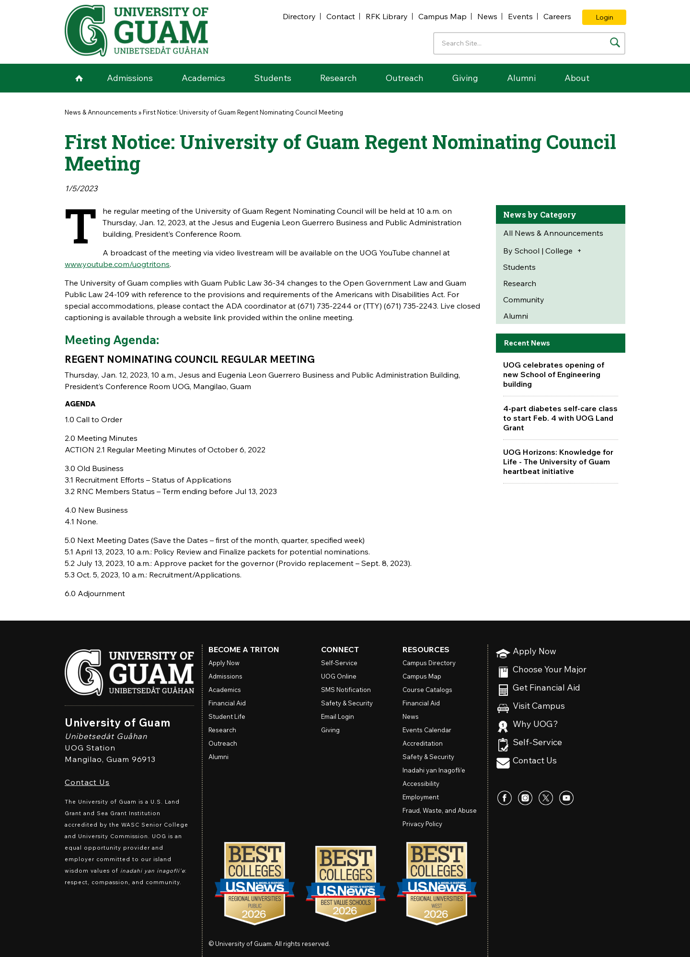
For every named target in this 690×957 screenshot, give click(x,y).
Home (79, 78)
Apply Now (534, 651)
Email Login (337, 716)
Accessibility (420, 783)
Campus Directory (429, 663)
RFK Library (387, 16)
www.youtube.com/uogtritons (117, 264)
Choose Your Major (549, 670)
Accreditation (422, 743)
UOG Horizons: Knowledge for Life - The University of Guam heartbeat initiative (558, 461)
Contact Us (87, 782)
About (576, 77)
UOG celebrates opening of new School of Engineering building (553, 374)
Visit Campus (539, 706)
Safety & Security (347, 703)
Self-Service (537, 743)
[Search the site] (615, 42)
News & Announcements (101, 112)
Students (272, 77)
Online (338, 676)
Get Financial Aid (546, 688)
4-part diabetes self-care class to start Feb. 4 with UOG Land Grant (560, 418)
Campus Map (442, 16)
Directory (299, 16)
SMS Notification (346, 689)
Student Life (226, 716)
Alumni (521, 77)
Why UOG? (535, 724)
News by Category (539, 214)
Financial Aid (227, 703)
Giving (465, 77)
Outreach (405, 77)
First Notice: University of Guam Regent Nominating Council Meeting (243, 112)
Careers (557, 16)
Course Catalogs (427, 689)
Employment (420, 797)
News (487, 16)
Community (523, 299)
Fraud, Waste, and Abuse (439, 810)
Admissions (130, 77)
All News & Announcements (553, 233)
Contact (340, 16)
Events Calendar (426, 730)
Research (338, 77)
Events (520, 16)
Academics (203, 77)
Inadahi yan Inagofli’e (433, 770)
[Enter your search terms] (529, 43)
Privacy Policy (422, 824)
